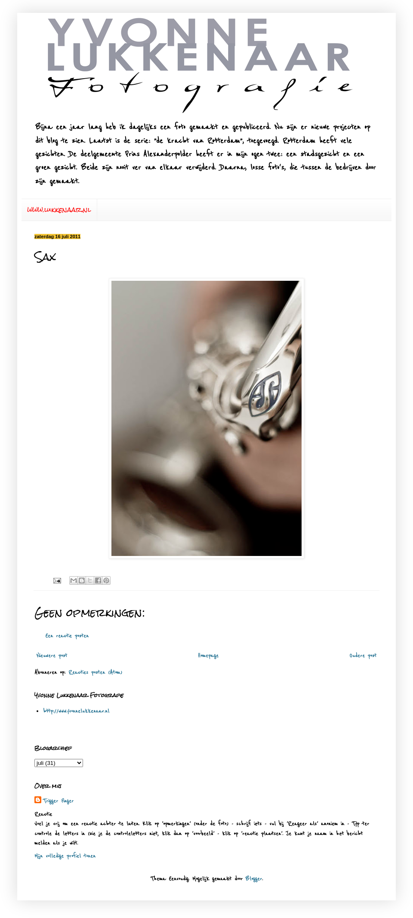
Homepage (208, 655)
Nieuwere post (52, 655)
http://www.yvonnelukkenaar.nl (76, 711)
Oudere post (362, 655)
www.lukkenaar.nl (59, 210)
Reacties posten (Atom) (95, 672)
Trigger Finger (58, 801)
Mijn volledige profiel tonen (65, 856)
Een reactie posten (67, 635)
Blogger (254, 878)
